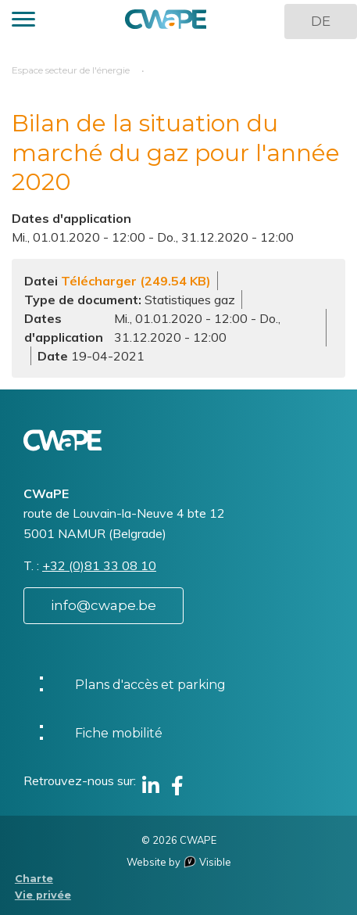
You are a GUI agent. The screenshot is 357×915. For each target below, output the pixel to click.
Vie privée (43, 895)
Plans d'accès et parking (150, 684)
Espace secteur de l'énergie (71, 70)
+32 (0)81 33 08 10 (99, 565)
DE (320, 21)
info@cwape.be (103, 605)
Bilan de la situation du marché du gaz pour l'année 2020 (176, 152)
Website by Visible (179, 862)
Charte (34, 878)
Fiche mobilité (118, 733)
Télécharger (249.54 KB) (136, 281)
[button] (23, 21)
